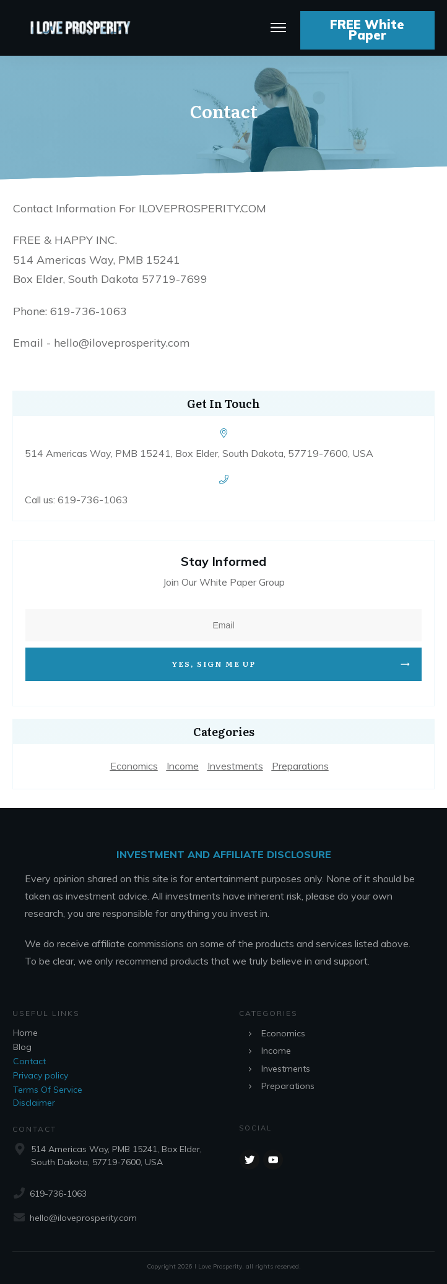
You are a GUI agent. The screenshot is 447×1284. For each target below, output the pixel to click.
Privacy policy (40, 1075)
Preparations (300, 766)
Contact (29, 1061)
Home (25, 1032)
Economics (134, 766)
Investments (235, 766)
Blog (22, 1046)
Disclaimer (34, 1102)
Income (183, 766)
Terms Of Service (47, 1089)
